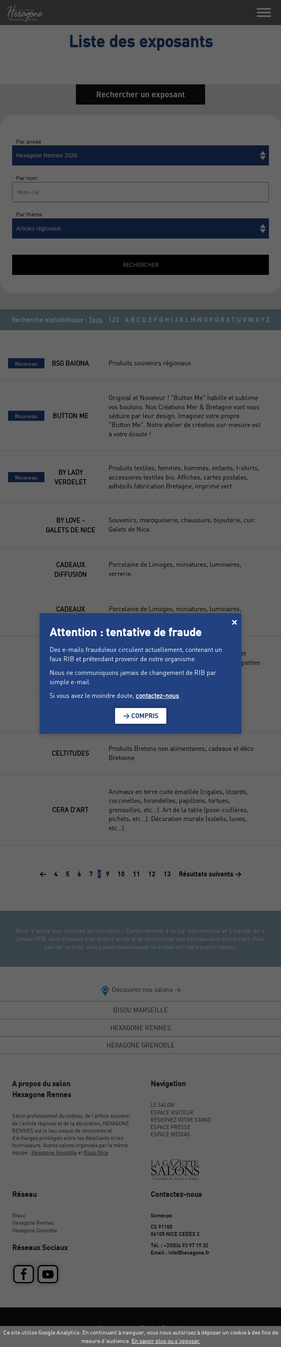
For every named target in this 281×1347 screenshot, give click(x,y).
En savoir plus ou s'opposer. (166, 1340)
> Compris (140, 716)
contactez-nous (157, 695)
